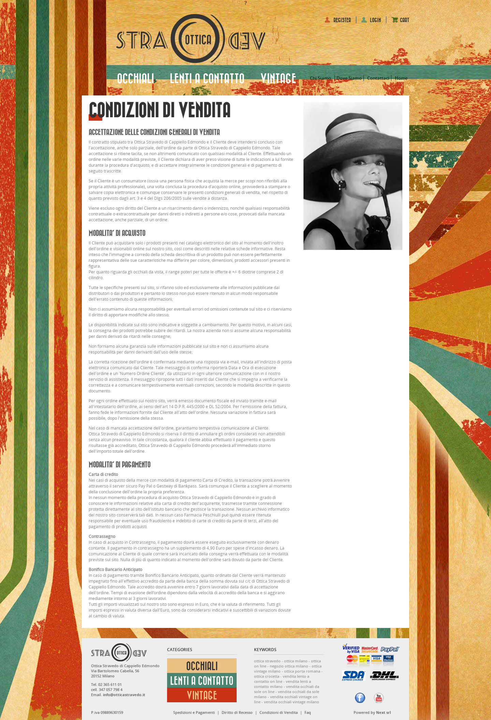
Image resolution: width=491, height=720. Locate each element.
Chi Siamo (320, 78)
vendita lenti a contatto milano (282, 684)
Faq (307, 712)
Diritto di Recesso (237, 712)
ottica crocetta (266, 676)
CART (404, 20)
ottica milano (296, 660)
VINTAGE (278, 79)
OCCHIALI (135, 79)
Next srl (383, 712)
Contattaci (378, 78)
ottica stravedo (267, 660)
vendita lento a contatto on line (281, 679)
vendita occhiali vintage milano (291, 701)
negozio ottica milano (289, 666)
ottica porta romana (302, 671)
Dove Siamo (349, 78)
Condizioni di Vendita (278, 712)
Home (401, 78)
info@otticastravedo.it (124, 694)
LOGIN (375, 20)
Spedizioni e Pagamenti (194, 712)
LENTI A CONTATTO (207, 79)
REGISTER (342, 20)
